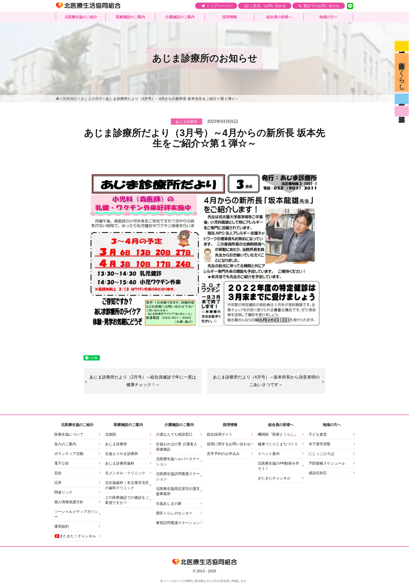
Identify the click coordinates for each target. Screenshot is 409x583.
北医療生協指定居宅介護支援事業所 (178, 491)
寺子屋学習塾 (319, 444)
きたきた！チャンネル (75, 536)
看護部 (401, 111)
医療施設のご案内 (130, 17)
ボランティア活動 (68, 454)
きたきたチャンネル (274, 478)
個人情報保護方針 (68, 502)
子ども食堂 (318, 434)
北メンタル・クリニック (125, 473)
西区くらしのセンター (174, 513)
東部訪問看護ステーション (178, 523)
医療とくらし (401, 72)
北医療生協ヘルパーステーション (178, 461)
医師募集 (401, 98)
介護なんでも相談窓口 (174, 434)
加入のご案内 (65, 444)
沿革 (58, 482)
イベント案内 (269, 454)
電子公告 (61, 463)
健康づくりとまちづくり (278, 444)
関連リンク (63, 492)
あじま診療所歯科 (119, 463)
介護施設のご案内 (180, 17)
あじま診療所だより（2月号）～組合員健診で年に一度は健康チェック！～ (142, 381)
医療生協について (68, 434)
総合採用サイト (219, 434)
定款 (58, 473)
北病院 (110, 434)
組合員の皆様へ (279, 17)
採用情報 (229, 17)
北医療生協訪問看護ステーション (178, 476)
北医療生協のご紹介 (80, 17)
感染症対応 (401, 46)
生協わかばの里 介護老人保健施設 (176, 446)
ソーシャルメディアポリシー (76, 514)
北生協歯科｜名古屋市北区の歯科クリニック (127, 485)
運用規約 (61, 526)
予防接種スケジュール (327, 463)
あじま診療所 (116, 444)
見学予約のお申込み (223, 454)
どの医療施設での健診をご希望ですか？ (127, 500)
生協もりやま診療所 (121, 454)
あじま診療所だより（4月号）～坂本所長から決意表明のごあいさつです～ (266, 381)
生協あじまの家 (169, 503)
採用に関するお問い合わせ (229, 444)
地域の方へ (328, 17)
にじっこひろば (321, 454)
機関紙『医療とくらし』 (278, 434)
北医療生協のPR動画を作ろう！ (278, 466)
